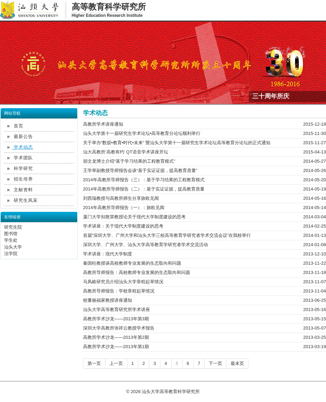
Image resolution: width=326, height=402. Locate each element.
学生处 (11, 240)
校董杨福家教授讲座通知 (107, 300)
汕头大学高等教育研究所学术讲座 (116, 309)
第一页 (94, 363)
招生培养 (20, 179)
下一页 (215, 363)
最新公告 (20, 136)
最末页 (237, 363)
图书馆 (11, 233)
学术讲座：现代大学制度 (107, 253)
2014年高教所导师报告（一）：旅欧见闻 (123, 207)
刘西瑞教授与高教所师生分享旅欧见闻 (121, 198)
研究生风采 (23, 200)
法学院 (11, 253)
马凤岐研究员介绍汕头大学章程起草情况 (123, 281)
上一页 (116, 363)
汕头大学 (13, 247)
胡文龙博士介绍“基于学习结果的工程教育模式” (129, 161)
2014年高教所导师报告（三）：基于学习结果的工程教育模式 (144, 179)
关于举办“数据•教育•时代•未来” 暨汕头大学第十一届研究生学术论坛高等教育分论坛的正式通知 (176, 142)
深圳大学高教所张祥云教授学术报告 (118, 328)
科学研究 (20, 168)
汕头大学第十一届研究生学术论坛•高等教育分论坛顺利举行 (142, 133)
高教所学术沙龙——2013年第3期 (116, 318)
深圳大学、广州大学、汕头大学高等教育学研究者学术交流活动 (145, 244)
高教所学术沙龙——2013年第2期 (116, 337)
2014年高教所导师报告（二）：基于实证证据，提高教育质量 (144, 189)
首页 (16, 125)
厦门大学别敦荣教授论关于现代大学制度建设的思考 (134, 216)
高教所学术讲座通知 (103, 124)
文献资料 (20, 189)
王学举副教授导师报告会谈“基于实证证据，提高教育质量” (140, 170)
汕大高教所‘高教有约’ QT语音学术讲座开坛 (125, 151)
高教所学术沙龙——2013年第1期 (116, 346)
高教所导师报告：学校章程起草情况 (118, 291)
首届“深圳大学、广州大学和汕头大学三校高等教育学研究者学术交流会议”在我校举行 (167, 235)
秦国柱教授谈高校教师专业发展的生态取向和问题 (132, 263)
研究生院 (13, 227)
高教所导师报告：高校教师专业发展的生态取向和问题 (136, 272)
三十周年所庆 (270, 95)
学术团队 (20, 157)
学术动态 (20, 147)
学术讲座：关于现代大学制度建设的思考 (123, 226)
